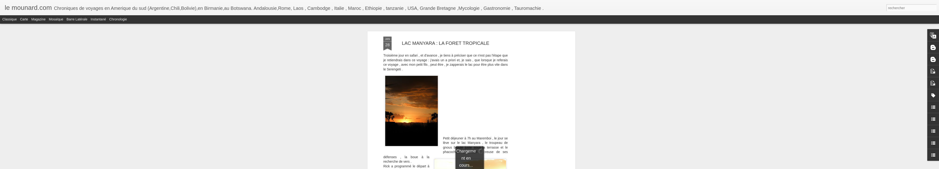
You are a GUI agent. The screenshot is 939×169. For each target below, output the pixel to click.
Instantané (98, 19)
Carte (24, 19)
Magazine (38, 19)
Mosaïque (56, 19)
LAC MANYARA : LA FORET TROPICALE (445, 43)
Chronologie (118, 19)
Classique (9, 19)
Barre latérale (76, 19)
